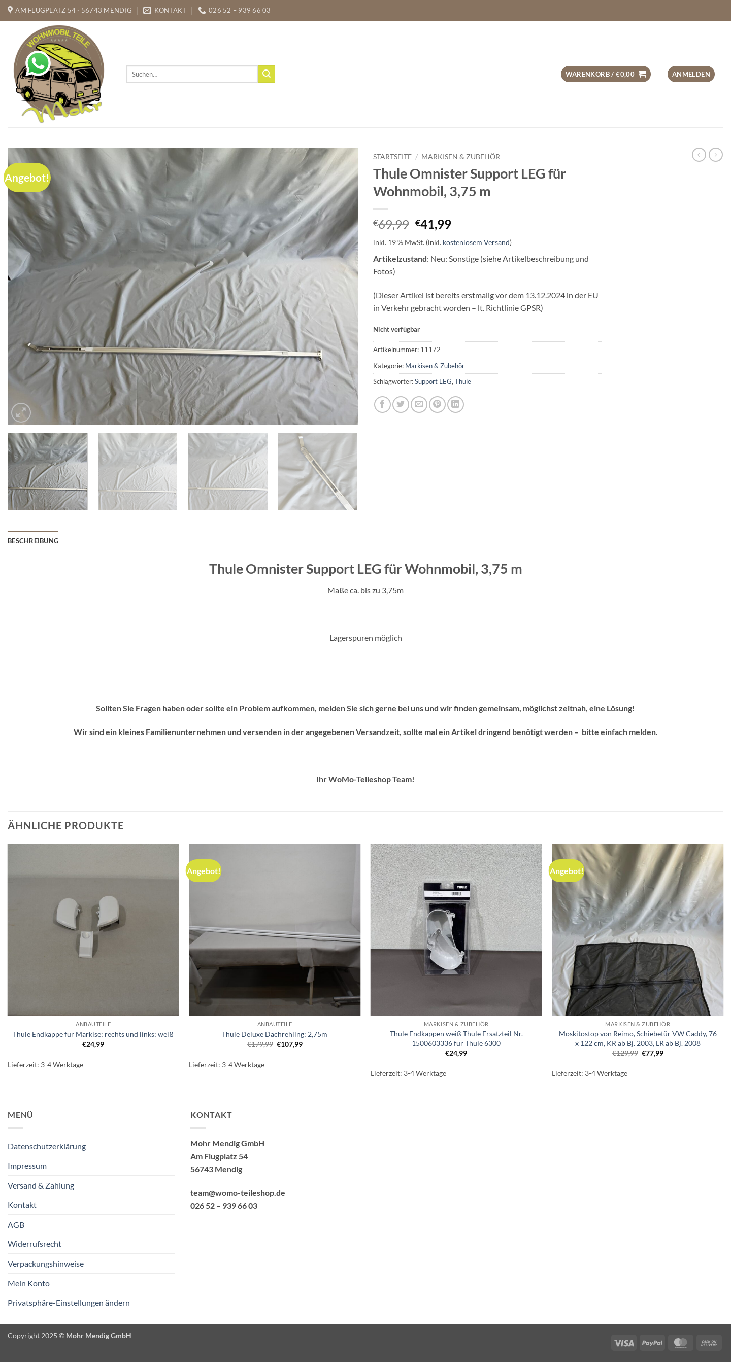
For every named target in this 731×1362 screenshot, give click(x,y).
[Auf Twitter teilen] (400, 404)
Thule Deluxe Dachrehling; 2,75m (274, 1034)
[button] (606, 74)
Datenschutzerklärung (47, 1146)
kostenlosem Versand (476, 242)
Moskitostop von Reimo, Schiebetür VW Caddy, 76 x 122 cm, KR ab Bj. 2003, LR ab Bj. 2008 (638, 1038)
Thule (463, 381)
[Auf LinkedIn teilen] (455, 404)
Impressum (27, 1165)
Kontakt (22, 1204)
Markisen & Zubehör (460, 157)
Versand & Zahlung (41, 1185)
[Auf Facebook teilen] (382, 404)
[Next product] (699, 155)
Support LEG (433, 381)
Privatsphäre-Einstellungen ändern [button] (69, 1302)
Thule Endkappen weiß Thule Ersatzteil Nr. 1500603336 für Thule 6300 (456, 1038)
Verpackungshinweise (46, 1263)
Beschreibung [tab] (33, 541)
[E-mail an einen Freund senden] (419, 404)
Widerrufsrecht (34, 1243)
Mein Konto (29, 1283)
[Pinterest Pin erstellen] (437, 404)
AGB (16, 1224)
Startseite (392, 157)
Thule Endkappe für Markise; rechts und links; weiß (93, 1034)
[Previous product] (716, 155)
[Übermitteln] (266, 74)
